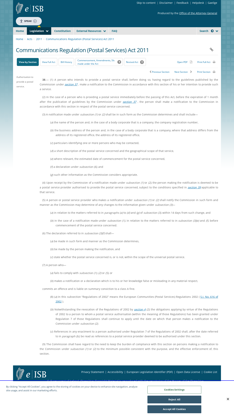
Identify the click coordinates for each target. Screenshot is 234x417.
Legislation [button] (37, 31)
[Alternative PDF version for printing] (184, 71)
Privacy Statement (92, 381)
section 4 (140, 318)
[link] (204, 39)
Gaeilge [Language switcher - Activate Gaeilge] (212, 3)
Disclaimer (166, 3)
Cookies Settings (174, 389)
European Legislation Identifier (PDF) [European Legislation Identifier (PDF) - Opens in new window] (150, 381)
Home (20, 31)
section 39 (194, 196)
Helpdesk (198, 3)
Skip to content (146, 3)
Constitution (62, 31)
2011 (39, 48)
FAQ (114, 31)
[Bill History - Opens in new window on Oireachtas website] (66, 71)
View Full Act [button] (48, 71)
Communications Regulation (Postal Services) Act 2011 (80, 48)
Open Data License (188, 381)
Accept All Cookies (174, 409)
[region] (117, 399)
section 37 (71, 93)
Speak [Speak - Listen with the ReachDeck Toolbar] (28, 21)
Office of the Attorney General (198, 13)
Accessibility (115, 381)
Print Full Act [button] (203, 71)
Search (207, 31)
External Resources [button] (89, 31)
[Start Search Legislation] (184, 38)
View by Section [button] (28, 71)
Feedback (182, 3)
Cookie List (210, 381)
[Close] (228, 399)
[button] (212, 30)
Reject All (174, 399)
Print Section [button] (203, 80)
